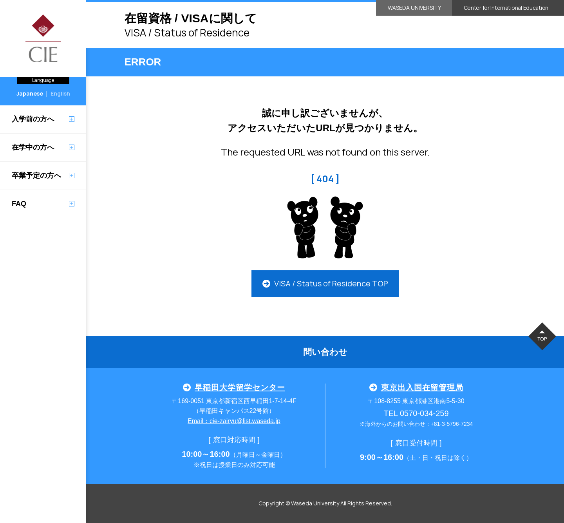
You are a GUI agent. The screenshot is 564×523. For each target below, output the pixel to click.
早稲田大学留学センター (234, 387)
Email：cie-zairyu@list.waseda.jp (234, 421)
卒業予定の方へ (36, 175)
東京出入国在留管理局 (416, 387)
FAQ (19, 204)
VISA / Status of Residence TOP (325, 283)
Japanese (29, 93)
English (60, 93)
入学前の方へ (33, 119)
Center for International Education (506, 7)
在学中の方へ (33, 147)
